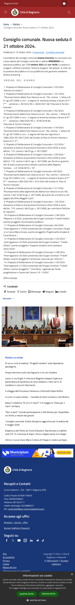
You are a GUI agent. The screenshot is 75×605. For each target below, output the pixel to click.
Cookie (6, 564)
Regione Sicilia (11, 3)
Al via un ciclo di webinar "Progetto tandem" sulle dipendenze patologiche (34, 365)
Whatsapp (34, 291)
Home (6, 24)
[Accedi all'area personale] (64, 3)
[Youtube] (19, 540)
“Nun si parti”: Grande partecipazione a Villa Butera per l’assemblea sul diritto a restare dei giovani (37, 413)
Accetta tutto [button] (27, 594)
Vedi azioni (9, 298)
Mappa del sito (10, 567)
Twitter (22, 291)
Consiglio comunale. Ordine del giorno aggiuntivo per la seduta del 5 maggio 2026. (36, 423)
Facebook (9, 291)
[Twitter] (13, 540)
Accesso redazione (60, 562)
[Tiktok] (43, 540)
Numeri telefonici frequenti (17, 528)
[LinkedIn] (31, 540)
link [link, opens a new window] (64, 588)
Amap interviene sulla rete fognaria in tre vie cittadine (31, 372)
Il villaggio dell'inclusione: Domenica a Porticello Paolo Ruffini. (34, 391)
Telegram (48, 291)
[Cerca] (69, 12)
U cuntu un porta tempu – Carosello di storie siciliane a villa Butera (37, 397)
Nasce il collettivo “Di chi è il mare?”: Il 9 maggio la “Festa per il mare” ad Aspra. (35, 404)
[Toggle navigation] (5, 12)
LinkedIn (60, 291)
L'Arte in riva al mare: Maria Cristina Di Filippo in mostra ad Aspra (36, 440)
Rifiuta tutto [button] (48, 594)
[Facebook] (7, 540)
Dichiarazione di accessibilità (16, 571)
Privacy (6, 560)
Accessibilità (9, 557)
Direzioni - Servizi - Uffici (16, 522)
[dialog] (37, 588)
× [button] (72, 574)
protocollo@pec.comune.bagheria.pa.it (26, 509)
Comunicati (38, 52)
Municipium (52, 560)
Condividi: (10, 287)
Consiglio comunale (55, 52)
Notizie (16, 24)
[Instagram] (25, 540)
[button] (37, 600)
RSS (5, 554)
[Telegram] (37, 540)
